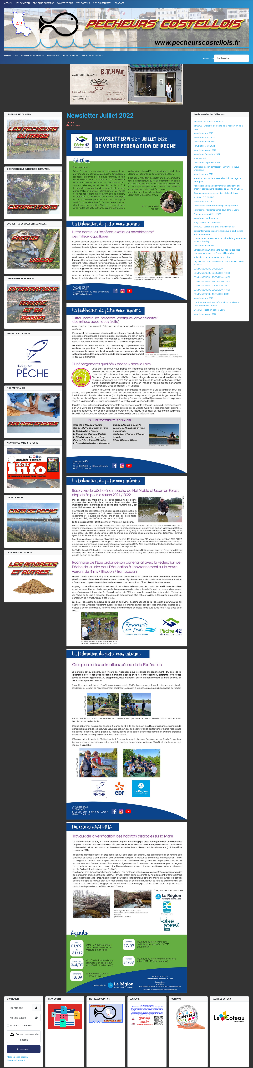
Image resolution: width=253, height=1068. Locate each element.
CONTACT (119, 3)
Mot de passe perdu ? (17, 1056)
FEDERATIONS (11, 55)
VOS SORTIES (83, 3)
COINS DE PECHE (70, 55)
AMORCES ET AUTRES (92, 55)
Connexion (23, 1049)
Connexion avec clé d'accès (24, 1036)
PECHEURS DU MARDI (43, 3)
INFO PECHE (53, 55)
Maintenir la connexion (21, 1025)
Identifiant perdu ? (16, 1059)
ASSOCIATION (23, 3)
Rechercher (208, 58)
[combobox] (231, 58)
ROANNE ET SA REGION (32, 55)
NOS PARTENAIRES (102, 3)
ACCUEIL (8, 3)
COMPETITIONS (65, 3)
